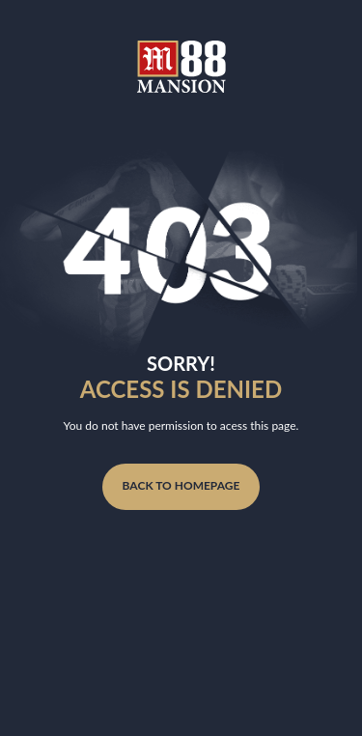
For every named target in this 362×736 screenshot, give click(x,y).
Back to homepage (181, 485)
